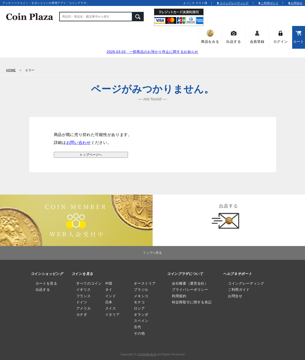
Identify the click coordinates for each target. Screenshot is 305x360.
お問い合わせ (78, 142)
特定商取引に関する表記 (192, 302)
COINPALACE (147, 354)
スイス (110, 308)
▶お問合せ (295, 2)
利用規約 (179, 296)
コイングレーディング (246, 283)
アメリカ (83, 308)
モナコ (139, 302)
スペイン (141, 321)
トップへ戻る (152, 252)
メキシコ (141, 296)
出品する (43, 290)
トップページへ (91, 155)
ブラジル (141, 290)
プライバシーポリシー (190, 290)
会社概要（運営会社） (190, 283)
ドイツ (81, 302)
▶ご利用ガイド (268, 2)
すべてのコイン (89, 283)
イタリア (112, 314)
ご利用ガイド (239, 290)
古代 (137, 327)
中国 (108, 283)
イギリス (83, 290)
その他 (139, 333)
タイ (108, 290)
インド (110, 296)
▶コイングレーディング (233, 2)
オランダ (141, 314)
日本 (108, 302)
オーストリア (145, 283)
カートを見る (46, 283)
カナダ (81, 314)
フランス (83, 296)
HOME (11, 70)
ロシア (139, 308)
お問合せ (235, 296)
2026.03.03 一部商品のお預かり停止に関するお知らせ (152, 52)
